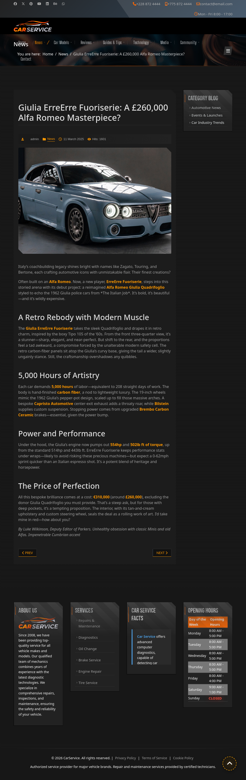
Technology (141, 42)
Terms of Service (154, 758)
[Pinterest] (31, 3)
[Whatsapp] (63, 3)
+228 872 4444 (148, 3)
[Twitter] (23, 3)
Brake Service (90, 660)
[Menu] (228, 50)
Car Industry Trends (208, 122)
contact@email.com (216, 3)
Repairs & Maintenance (89, 623)
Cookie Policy (183, 758)
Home (22, 42)
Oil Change (88, 648)
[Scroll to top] (229, 763)
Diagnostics (88, 637)
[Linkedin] (47, 3)
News (38, 42)
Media (164, 42)
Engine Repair (90, 671)
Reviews (86, 42)
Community (188, 42)
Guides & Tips (112, 42)
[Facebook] (15, 3)
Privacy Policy (125, 758)
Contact (26, 59)
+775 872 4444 (180, 3)
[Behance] (55, 3)
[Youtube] (39, 3)
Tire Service (88, 682)
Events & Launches (207, 115)
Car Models (61, 42)
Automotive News (206, 107)
